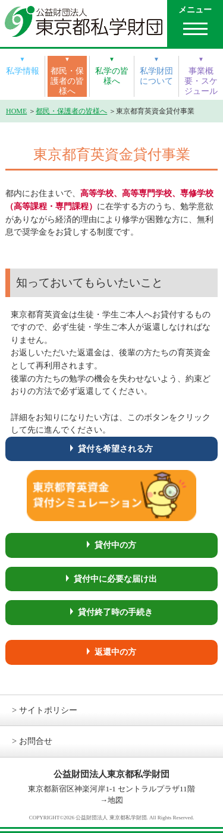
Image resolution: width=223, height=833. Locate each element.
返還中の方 (115, 652)
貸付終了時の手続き (115, 612)
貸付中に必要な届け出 (115, 578)
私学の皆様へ (111, 76)
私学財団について (156, 76)
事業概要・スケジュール (201, 81)
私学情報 (22, 70)
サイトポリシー (48, 710)
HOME (16, 111)
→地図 (111, 800)
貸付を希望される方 (115, 448)
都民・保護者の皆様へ (67, 81)
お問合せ (35, 741)
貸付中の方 (115, 545)
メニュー (195, 9)
